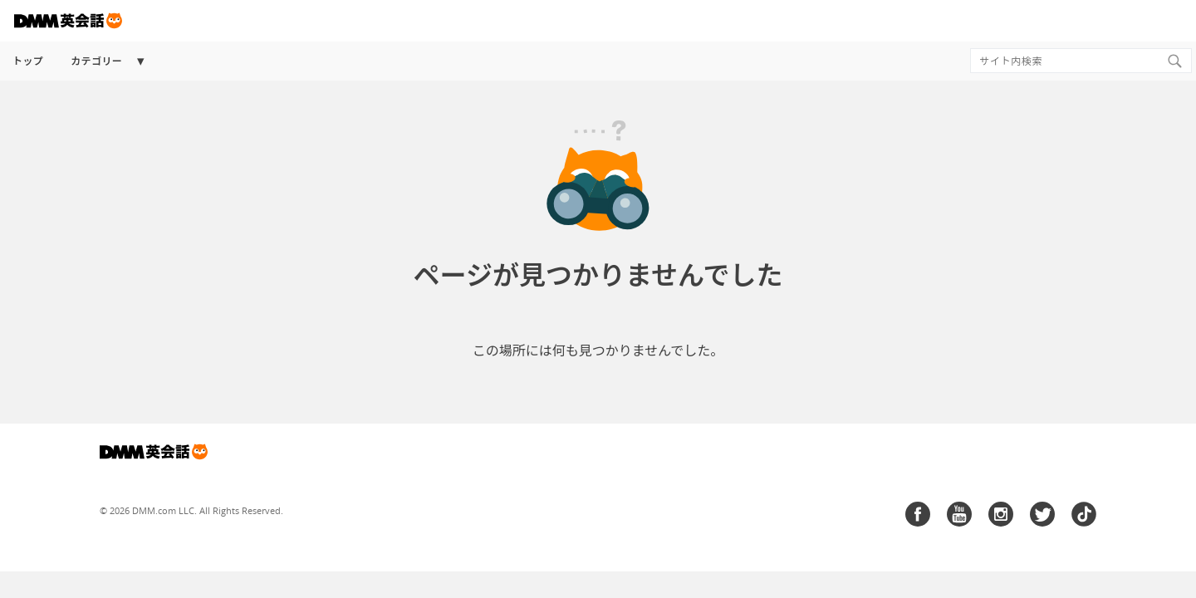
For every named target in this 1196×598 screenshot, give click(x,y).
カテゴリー (96, 61)
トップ (27, 61)
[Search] (1174, 60)
